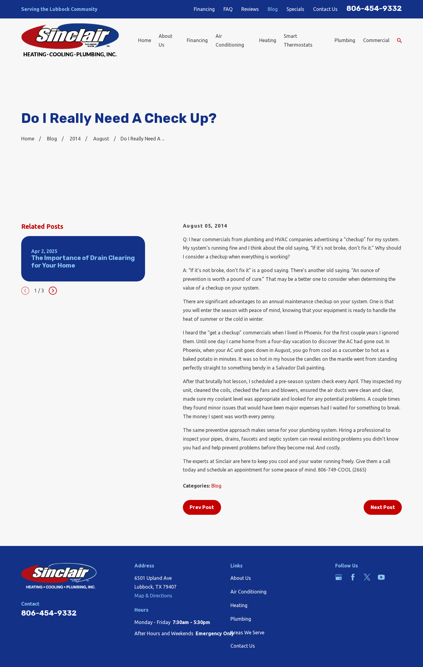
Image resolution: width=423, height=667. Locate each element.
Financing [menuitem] (197, 40)
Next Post (383, 507)
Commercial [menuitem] (376, 40)
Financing (204, 9)
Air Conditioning (248, 591)
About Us (240, 578)
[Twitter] (367, 577)
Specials (295, 9)
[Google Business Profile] (338, 577)
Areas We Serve (247, 632)
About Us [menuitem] (165, 40)
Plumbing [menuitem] (345, 40)
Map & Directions (153, 595)
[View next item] (53, 291)
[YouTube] (381, 577)
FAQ (228, 9)
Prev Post (202, 507)
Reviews (250, 9)
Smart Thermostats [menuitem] (298, 40)
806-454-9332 (374, 8)
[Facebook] (352, 577)
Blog (273, 9)
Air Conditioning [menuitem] (230, 40)
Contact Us (325, 9)
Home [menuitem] (144, 40)
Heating (238, 605)
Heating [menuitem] (267, 40)
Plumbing (240, 619)
